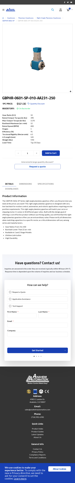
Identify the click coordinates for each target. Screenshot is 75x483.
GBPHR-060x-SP (8, 21)
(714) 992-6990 (37, 417)
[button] (70, 92)
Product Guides (37, 431)
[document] (38, 473)
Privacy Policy (37, 452)
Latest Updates (37, 434)
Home (3, 18)
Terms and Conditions (37, 457)
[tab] (9, 183)
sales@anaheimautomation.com (37, 409)
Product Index (37, 429)
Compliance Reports (37, 455)
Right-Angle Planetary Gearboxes (49, 18)
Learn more (20, 478)
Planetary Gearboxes (26, 18)
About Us (37, 437)
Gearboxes (11, 18)
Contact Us (37, 449)
